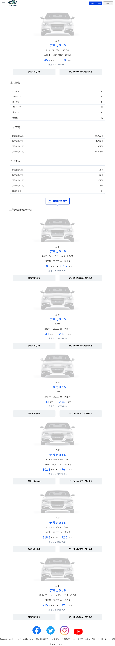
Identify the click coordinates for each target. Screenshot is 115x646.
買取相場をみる (34, 72)
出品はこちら (95, 3)
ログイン (108, 3)
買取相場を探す (57, 200)
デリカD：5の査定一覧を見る (80, 72)
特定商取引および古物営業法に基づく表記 (78, 639)
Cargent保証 (110, 639)
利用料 (100, 639)
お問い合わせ (28, 639)
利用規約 (56, 639)
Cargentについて (6, 639)
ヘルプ (18, 639)
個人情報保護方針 (43, 639)
